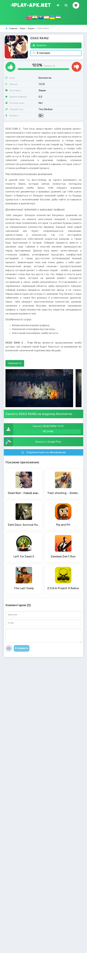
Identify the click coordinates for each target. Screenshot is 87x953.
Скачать (39, 45)
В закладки (41, 53)
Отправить (21, 648)
